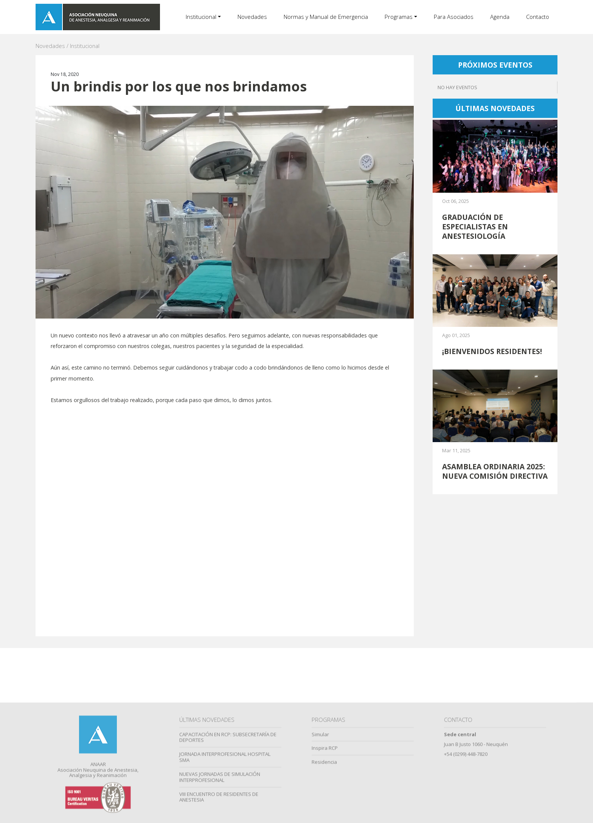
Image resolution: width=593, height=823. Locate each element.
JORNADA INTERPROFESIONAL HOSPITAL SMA (224, 813)
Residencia (324, 818)
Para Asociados (453, 16)
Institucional (201, 16)
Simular (320, 790)
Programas (399, 16)
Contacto (537, 16)
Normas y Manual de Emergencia (326, 16)
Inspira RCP (325, 804)
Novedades (252, 16)
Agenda (499, 16)
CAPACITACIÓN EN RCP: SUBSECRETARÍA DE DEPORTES (227, 793)
